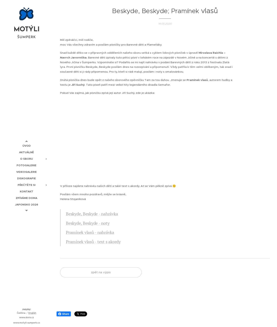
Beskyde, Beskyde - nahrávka (92, 214)
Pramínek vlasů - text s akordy (93, 241)
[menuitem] (26, 146)
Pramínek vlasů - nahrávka (90, 232)
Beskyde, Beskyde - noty (87, 223)
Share (63, 314)
